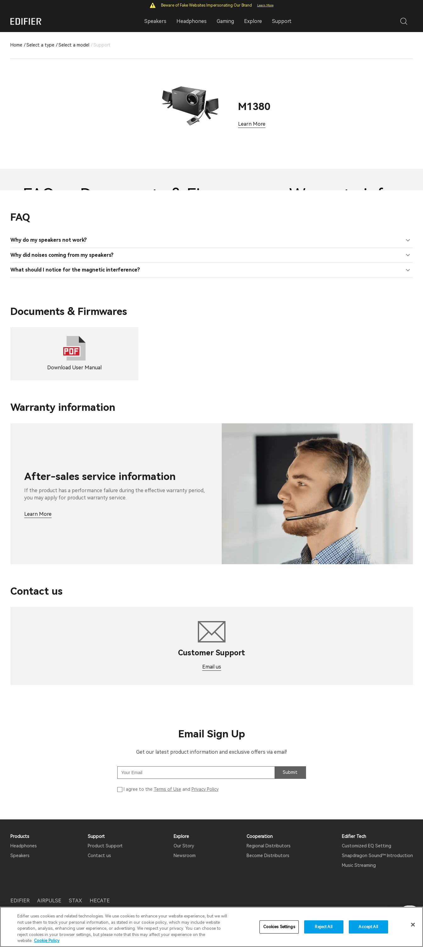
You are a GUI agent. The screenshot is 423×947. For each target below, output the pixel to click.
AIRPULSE (49, 899)
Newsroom (185, 853)
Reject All (323, 926)
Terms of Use (167, 787)
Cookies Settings (279, 926)
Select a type (40, 44)
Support (282, 21)
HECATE (100, 899)
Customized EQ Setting (366, 844)
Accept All (368, 926)
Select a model (73, 44)
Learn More (265, 5)
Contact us (99, 853)
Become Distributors (268, 853)
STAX (75, 899)
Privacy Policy (205, 787)
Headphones (23, 844)
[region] (211, 927)
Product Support (105, 844)
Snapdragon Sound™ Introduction (377, 853)
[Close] (413, 925)
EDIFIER (20, 899)
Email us (211, 665)
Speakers (20, 853)
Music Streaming (359, 863)
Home (16, 44)
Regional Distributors (269, 844)
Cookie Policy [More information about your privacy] (46, 940)
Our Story (184, 844)
